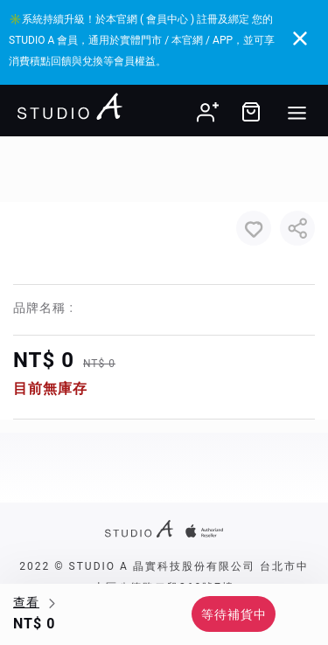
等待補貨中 (234, 614)
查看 (26, 602)
